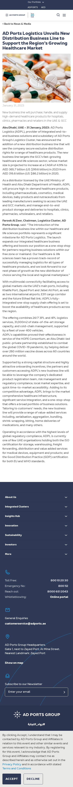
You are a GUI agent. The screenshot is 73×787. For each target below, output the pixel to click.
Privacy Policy (11, 765)
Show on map (14, 663)
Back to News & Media (16, 24)
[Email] (36, 692)
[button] (11, 779)
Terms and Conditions (16, 769)
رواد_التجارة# (36, 725)
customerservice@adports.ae (25, 624)
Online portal (59, 597)
